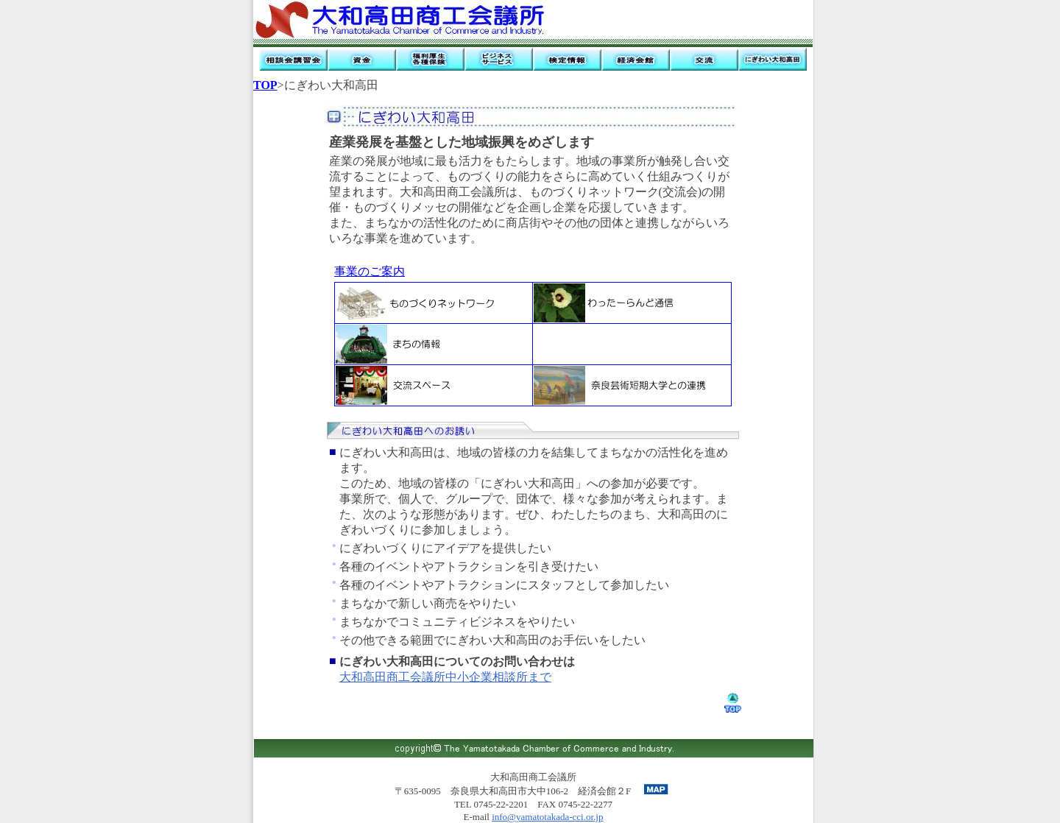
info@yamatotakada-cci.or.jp (547, 816)
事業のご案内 (369, 271)
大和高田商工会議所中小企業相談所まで (445, 677)
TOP (265, 85)
